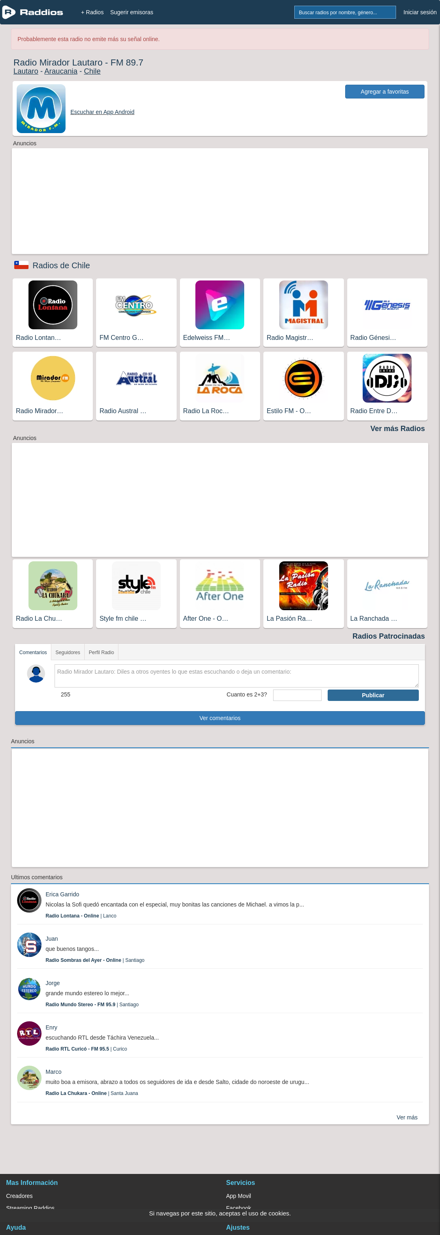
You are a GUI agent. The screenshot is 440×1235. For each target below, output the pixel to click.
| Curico (86, 1049)
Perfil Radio (101, 652)
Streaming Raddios (30, 1208)
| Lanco (81, 916)
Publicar (373, 695)
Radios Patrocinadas (388, 636)
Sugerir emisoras (131, 12)
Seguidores (67, 652)
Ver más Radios (397, 429)
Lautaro (25, 71)
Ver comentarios (220, 718)
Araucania (60, 71)
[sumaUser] (297, 695)
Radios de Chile (61, 265)
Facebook (238, 1208)
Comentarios (33, 652)
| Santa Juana (92, 1093)
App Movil (238, 1196)
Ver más (407, 1117)
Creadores (19, 1196)
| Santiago (95, 960)
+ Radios (92, 12)
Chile (92, 71)
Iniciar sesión (420, 12)
